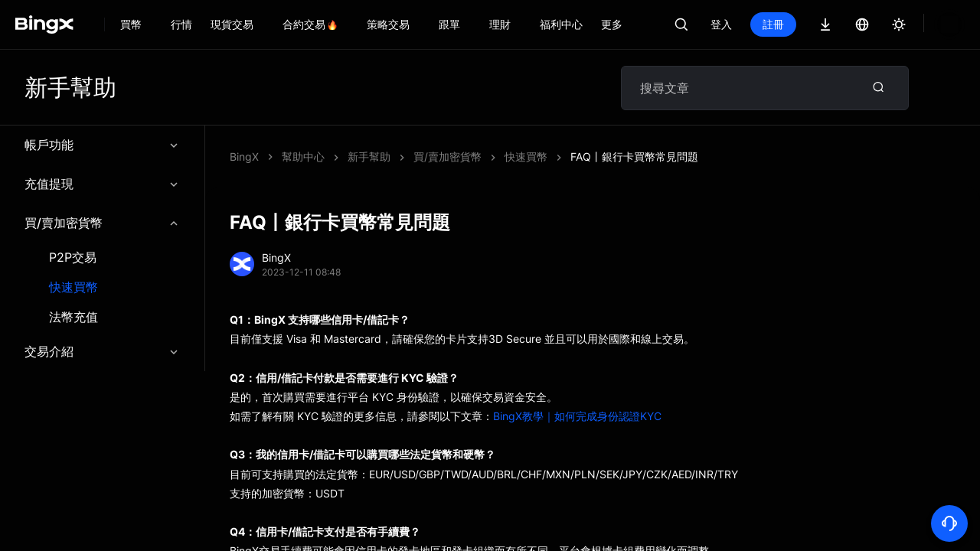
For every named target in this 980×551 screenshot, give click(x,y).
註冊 (825, 24)
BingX (244, 156)
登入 (773, 24)
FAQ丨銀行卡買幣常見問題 (411, 156)
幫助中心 (303, 156)
